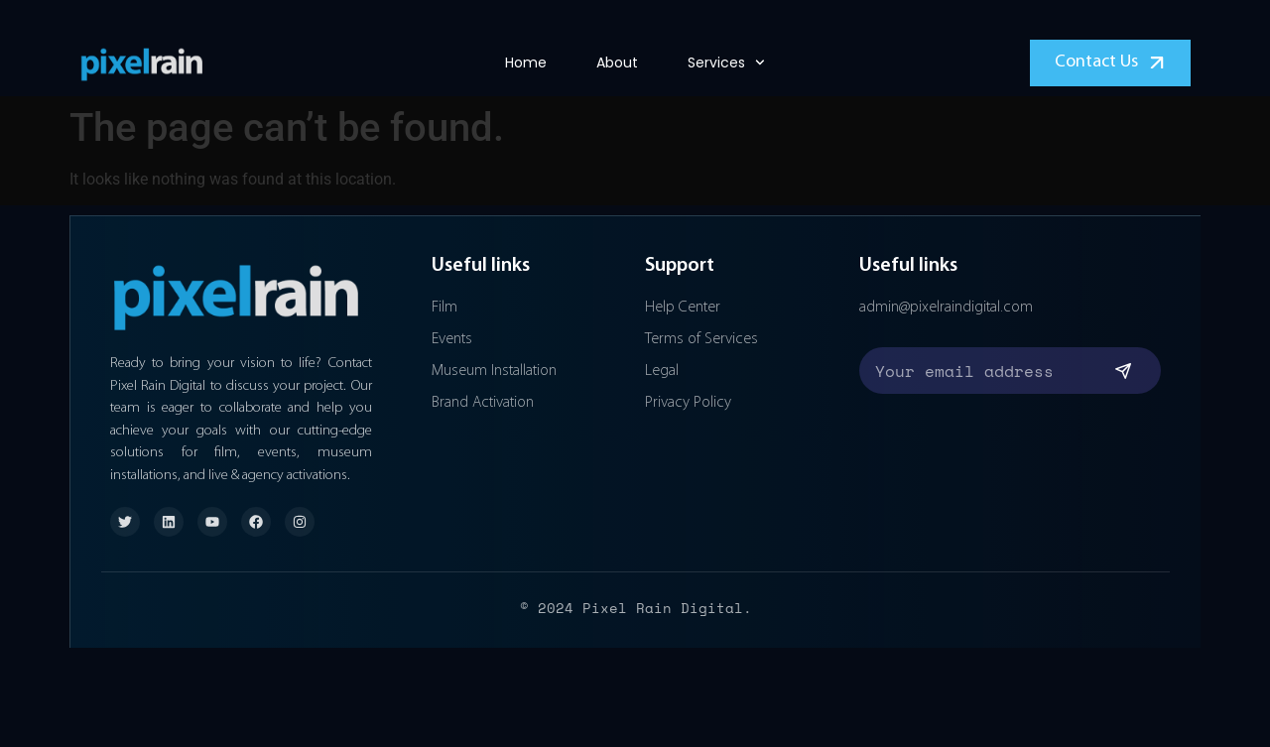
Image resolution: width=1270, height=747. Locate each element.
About (617, 62)
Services (726, 62)
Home (526, 62)
